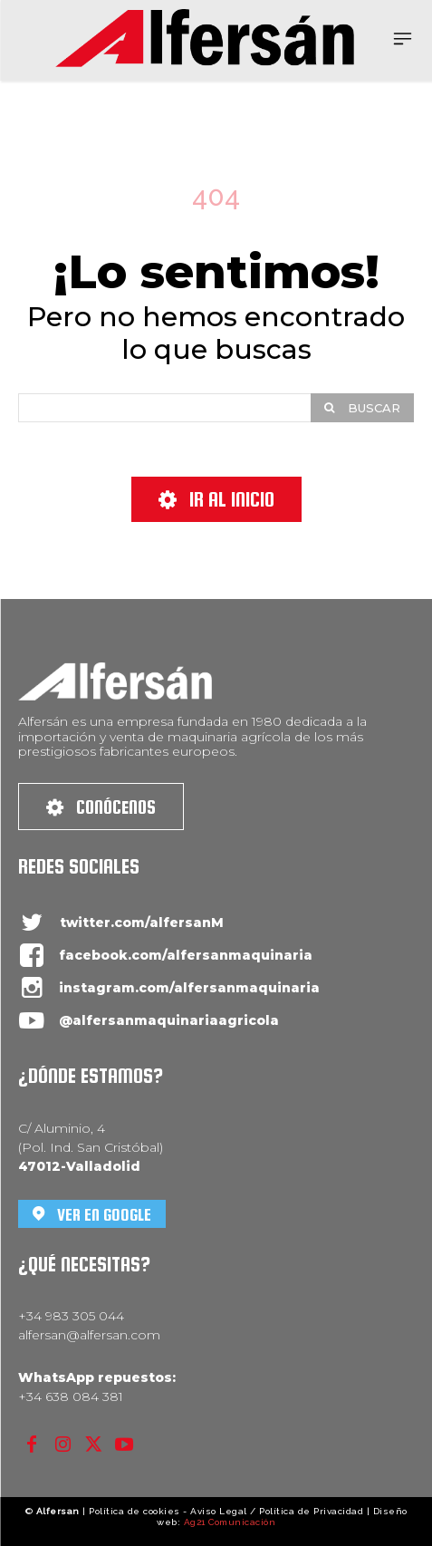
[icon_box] (121, 923)
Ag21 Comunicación (230, 1522)
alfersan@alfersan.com (89, 1335)
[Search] (362, 408)
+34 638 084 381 (70, 1396)
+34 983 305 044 (71, 1316)
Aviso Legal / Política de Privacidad (276, 1511)
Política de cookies (134, 1511)
